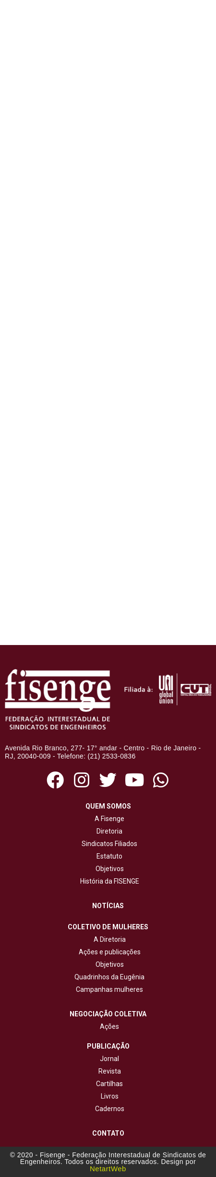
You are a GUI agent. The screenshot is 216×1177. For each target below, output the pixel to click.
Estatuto (108, 856)
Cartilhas (109, 1084)
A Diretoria (108, 939)
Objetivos (108, 869)
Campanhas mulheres (108, 989)
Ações (108, 1026)
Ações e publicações (108, 952)
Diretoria (108, 831)
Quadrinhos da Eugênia (108, 977)
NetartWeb (108, 1168)
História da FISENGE (108, 881)
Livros (110, 1096)
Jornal (109, 1059)
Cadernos (109, 1109)
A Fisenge (108, 819)
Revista (109, 1071)
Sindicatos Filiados (108, 844)
